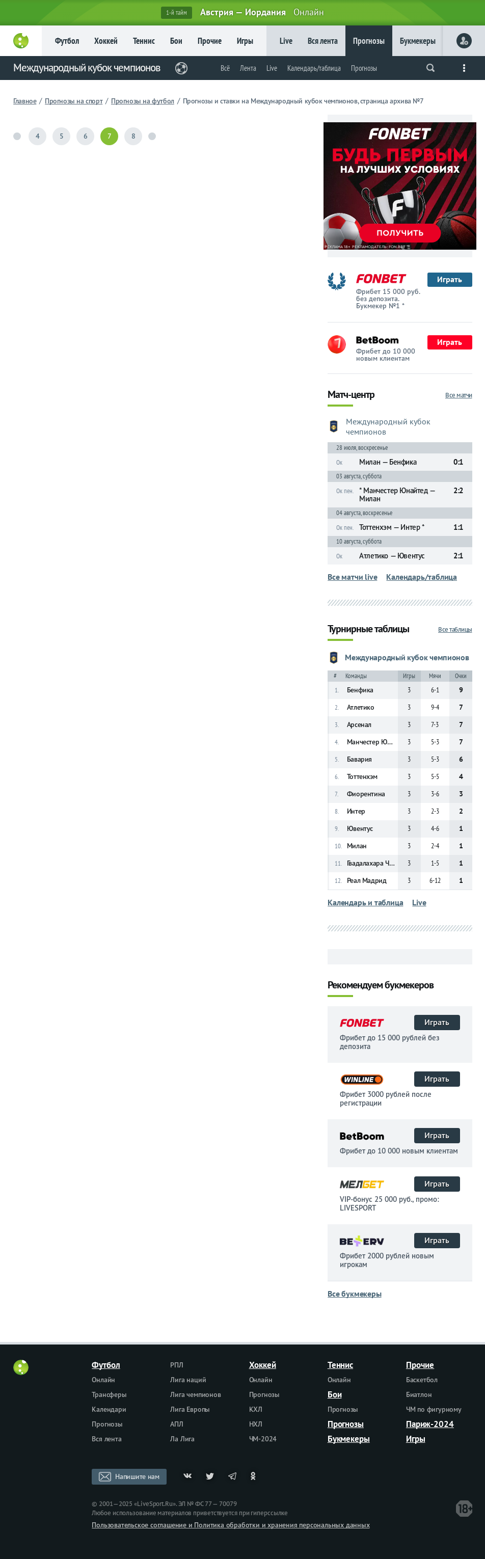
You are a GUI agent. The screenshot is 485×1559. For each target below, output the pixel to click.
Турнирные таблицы (368, 629)
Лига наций (188, 1379)
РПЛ (176, 1364)
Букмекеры (418, 40)
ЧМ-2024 (263, 1438)
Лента (248, 68)
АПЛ (176, 1424)
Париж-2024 (430, 1424)
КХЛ (255, 1409)
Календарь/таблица (314, 68)
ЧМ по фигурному (434, 1409)
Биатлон (419, 1394)
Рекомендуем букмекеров (381, 985)
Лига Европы (190, 1409)
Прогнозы (369, 40)
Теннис (144, 40)
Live (286, 40)
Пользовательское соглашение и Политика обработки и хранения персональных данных (230, 1524)
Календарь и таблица (365, 902)
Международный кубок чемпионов (86, 67)
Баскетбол (422, 1379)
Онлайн (103, 1379)
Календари (109, 1409)
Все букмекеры (354, 1293)
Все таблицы (455, 629)
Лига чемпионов (195, 1394)
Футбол (67, 40)
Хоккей (106, 40)
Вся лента (323, 40)
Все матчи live (352, 577)
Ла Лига (182, 1438)
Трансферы (109, 1394)
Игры (245, 40)
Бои (176, 40)
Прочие (210, 40)
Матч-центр (351, 395)
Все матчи (458, 395)
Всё (225, 68)
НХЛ (255, 1424)
